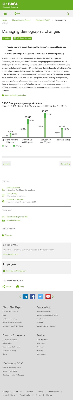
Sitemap (49, 395)
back (7, 164)
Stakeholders (41, 319)
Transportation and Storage (46, 326)
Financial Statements (14, 335)
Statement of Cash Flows (11, 347)
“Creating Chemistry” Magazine (13, 375)
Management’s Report (21, 20)
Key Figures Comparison (16, 271)
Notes (5, 354)
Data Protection (54, 391)
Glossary (40, 350)
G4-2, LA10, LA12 (10, 254)
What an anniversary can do (12, 368)
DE (18, 13)
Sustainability (44, 307)
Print (22, 286)
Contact (38, 395)
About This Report (13, 307)
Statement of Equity (9, 350)
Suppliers (40, 322)
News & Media (25, 395)
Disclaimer (29, 391)
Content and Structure (10, 311)
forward (64, 164)
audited (7, 38)
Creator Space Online (10, 371)
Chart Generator (42, 339)
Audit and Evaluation (10, 319)
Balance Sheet (7, 343)
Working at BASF (43, 20)
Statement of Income (10, 339)
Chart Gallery (41, 343)
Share (8, 286)
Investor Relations (9, 395)
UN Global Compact (24, 38)
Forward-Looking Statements (12, 322)
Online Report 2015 (36, 5)
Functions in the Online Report (13, 326)
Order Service (41, 354)
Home (4, 20)
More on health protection (15, 95)
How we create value (43, 311)
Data (4, 315)
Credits (40, 391)
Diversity (8, 235)
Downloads (40, 347)
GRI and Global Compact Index (47, 315)
